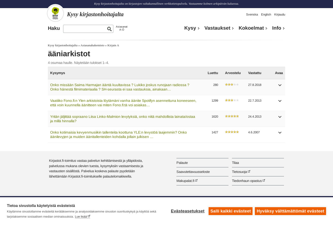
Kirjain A (113, 45)
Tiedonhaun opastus (247, 181)
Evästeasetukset (187, 211)
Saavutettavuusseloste (193, 172)
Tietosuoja (239, 172)
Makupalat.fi (185, 181)
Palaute (182, 163)
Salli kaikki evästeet (230, 211)
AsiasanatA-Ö (121, 28)
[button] (280, 86)
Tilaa (235, 163)
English (266, 14)
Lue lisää (81, 216)
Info (276, 28)
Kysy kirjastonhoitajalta (62, 45)
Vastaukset (217, 28)
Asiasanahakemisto (92, 45)
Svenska (252, 14)
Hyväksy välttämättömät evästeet (290, 211)
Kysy (190, 28)
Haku (54, 28)
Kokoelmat (251, 28)
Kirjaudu (279, 14)
